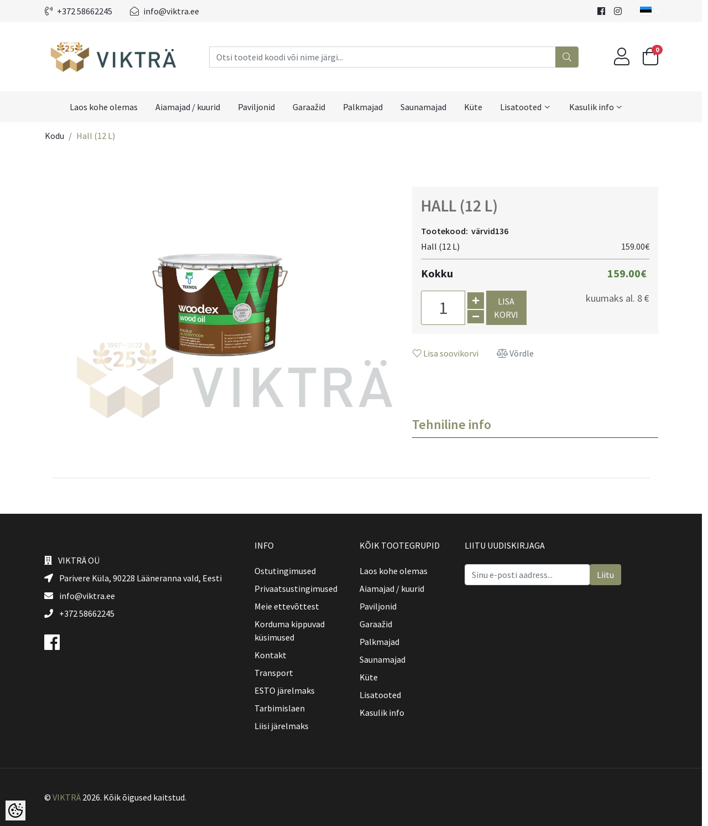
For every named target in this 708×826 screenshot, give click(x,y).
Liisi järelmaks (284, 725)
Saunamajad (426, 106)
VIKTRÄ (69, 797)
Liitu (608, 574)
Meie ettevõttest (289, 606)
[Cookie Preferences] (15, 810)
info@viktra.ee (167, 11)
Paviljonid (259, 106)
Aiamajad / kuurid (190, 106)
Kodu (57, 135)
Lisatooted (523, 106)
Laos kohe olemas (106, 106)
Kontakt (273, 654)
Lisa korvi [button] (509, 308)
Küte (476, 106)
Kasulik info (594, 106)
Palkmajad (366, 106)
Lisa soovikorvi (448, 353)
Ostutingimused (288, 570)
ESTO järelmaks (287, 690)
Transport (276, 672)
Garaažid (311, 106)
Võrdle (518, 353)
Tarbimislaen (282, 708)
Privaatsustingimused (298, 588)
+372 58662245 (81, 11)
